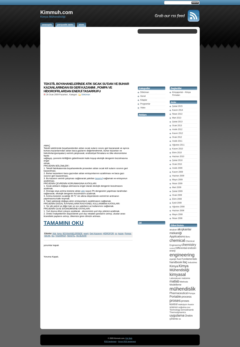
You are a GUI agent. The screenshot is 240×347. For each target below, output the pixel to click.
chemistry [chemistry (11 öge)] (188, 245)
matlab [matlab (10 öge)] (174, 281)
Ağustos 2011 (178, 145)
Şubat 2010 (177, 160)
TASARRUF (60, 236)
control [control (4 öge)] (172, 248)
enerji (86, 233)
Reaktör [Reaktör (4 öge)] (191, 304)
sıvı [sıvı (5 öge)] (188, 307)
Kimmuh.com (56, 12)
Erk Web (128, 338)
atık (83, 191)
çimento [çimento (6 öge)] (174, 318)
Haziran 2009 (178, 176)
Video (142, 108)
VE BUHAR (81, 236)
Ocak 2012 (177, 137)
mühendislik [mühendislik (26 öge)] (183, 289)
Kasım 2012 (177, 133)
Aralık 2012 (177, 129)
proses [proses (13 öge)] (175, 300)
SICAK (47, 236)
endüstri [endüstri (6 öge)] (192, 248)
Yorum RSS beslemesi (127, 341)
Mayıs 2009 (177, 179)
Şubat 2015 (177, 106)
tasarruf (99, 178)
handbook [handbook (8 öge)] (176, 262)
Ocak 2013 (177, 125)
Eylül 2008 (177, 203)
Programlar (145, 104)
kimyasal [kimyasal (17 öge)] (178, 274)
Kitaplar (143, 100)
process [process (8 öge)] (187, 296)
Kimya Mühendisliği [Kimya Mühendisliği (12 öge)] (179, 268)
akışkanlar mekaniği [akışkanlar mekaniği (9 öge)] (180, 231)
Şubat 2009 (177, 191)
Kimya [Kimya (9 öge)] (174, 266)
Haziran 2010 (178, 156)
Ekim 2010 (177, 152)
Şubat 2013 (177, 121)
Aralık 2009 (177, 168)
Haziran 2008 (178, 210)
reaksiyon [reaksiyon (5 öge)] (182, 304)
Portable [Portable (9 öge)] (175, 296)
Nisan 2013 (177, 114)
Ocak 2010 (177, 164)
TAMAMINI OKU (64, 223)
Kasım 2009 (177, 172)
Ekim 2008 (177, 199)
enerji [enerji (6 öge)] (172, 250)
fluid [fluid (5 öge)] (179, 259)
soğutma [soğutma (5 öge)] (182, 307)
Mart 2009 (176, 187)
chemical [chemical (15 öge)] (177, 240)
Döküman (85, 94)
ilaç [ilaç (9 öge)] (185, 262)
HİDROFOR (108, 233)
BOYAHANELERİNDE (72, 233)
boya (59, 233)
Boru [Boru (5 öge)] (187, 236)
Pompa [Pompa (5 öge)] (191, 293)
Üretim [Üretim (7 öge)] (189, 315)
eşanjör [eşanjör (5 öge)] (173, 259)
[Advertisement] (88, 54)
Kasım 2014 (177, 110)
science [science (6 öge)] (174, 307)
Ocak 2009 (177, 195)
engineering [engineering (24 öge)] (182, 254)
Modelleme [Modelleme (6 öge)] (175, 284)
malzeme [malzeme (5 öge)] (185, 278)
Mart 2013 (176, 118)
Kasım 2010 (177, 149)
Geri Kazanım (96, 233)
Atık (54, 233)
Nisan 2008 (177, 218)
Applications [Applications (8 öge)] (177, 236)
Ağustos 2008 (178, 207)
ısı (116, 233)
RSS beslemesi (110, 341)
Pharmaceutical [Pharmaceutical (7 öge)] (179, 293)
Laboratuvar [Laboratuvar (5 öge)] (175, 278)
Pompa (128, 233)
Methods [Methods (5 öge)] (184, 281)
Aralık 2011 (177, 141)
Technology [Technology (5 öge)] (175, 310)
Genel (143, 96)
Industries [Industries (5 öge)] (192, 262)
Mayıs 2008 (177, 214)
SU (53, 236)
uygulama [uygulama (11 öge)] (177, 315)
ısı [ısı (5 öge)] (180, 319)
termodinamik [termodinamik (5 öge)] (187, 310)
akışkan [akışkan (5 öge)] (173, 229)
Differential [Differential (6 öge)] (181, 248)
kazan (121, 233)
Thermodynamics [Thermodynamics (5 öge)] (178, 312)
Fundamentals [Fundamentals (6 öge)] (189, 259)
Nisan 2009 (177, 183)
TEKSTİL (71, 236)
